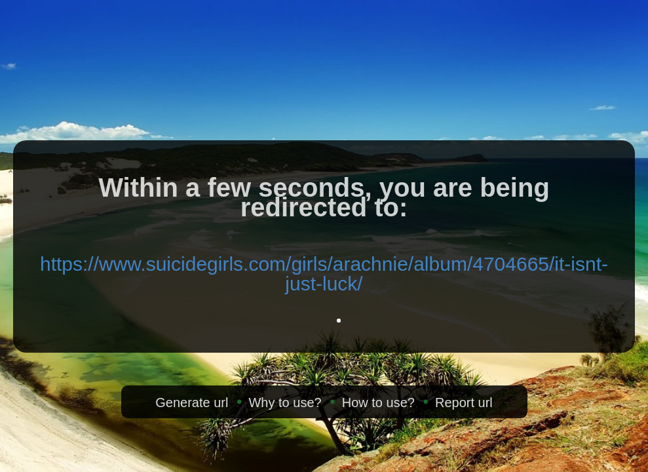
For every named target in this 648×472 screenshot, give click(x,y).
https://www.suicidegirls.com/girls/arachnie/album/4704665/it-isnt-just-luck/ (324, 273)
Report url (464, 402)
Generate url (191, 402)
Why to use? (284, 402)
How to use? (378, 402)
